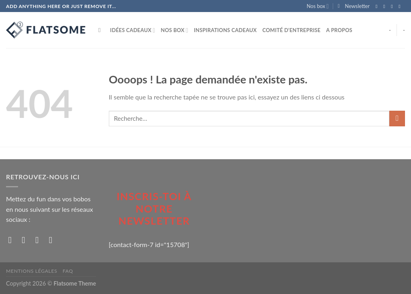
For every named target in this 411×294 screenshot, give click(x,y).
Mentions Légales (31, 271)
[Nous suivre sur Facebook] (378, 6)
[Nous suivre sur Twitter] (393, 6)
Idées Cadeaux (132, 30)
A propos (339, 30)
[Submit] (397, 118)
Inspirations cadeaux (225, 30)
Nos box (318, 6)
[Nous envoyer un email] (401, 6)
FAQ (68, 271)
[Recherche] (101, 30)
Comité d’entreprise (291, 30)
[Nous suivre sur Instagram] (385, 6)
